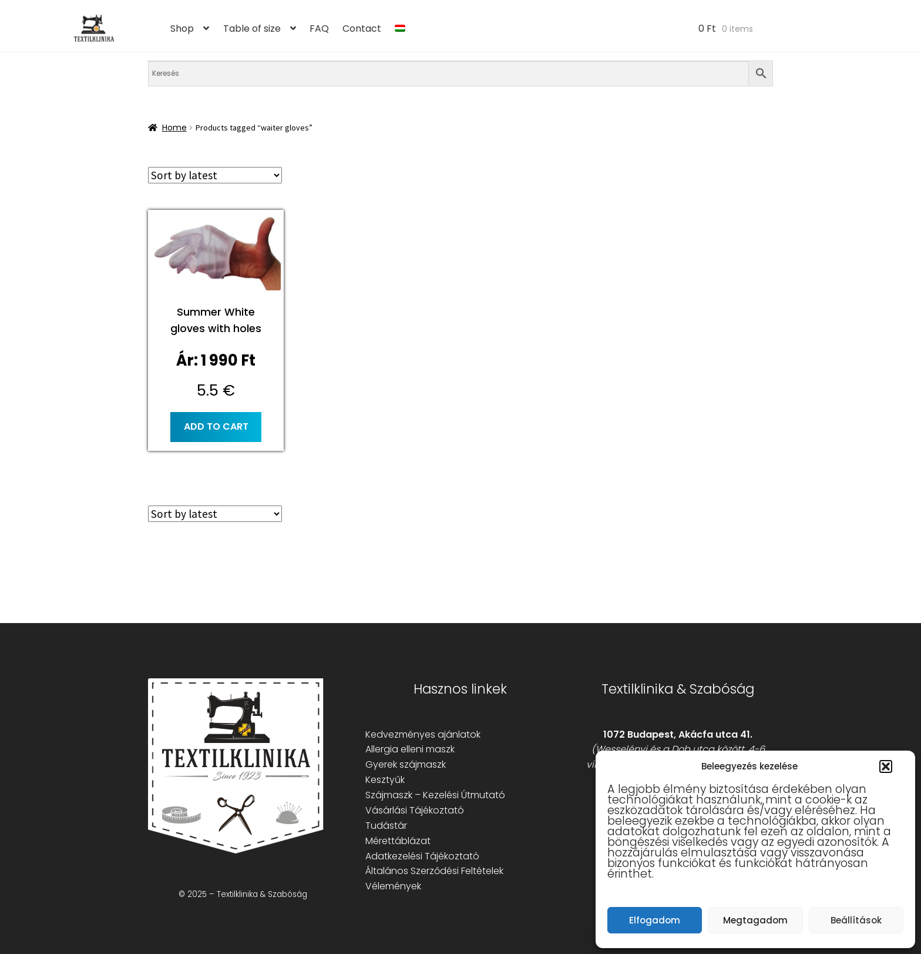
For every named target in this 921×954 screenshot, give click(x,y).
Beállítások (856, 920)
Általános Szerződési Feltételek (434, 871)
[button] (886, 766)
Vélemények (393, 886)
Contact (361, 28)
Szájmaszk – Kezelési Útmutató (435, 795)
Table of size (252, 28)
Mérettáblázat (398, 841)
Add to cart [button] (216, 426)
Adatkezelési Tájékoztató (422, 856)
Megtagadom (755, 920)
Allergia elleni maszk (410, 749)
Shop (182, 28)
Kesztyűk (385, 779)
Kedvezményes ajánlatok (422, 734)
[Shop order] (215, 175)
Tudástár (386, 825)
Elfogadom (654, 920)
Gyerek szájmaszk (405, 764)
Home (174, 127)
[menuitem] (400, 29)
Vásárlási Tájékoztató (414, 810)
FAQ (319, 28)
